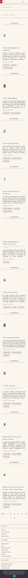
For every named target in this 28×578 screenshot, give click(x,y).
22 (10, 514)
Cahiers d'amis (6, 158)
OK (14, 576)
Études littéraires (17, 158)
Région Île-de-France (6, 566)
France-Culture (5, 543)
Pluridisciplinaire (7, 211)
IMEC (2, 546)
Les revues (15, 23)
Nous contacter (5, 532)
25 (22, 514)
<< (7, 514)
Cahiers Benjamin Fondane (11, 337)
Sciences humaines (7, 68)
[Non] (26, 574)
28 (14, 518)
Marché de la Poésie (5, 548)
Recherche (13, 65)
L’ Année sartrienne (9, 386)
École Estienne (4, 550)
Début (3, 514)
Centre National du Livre (6, 564)
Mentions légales (5, 536)
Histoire (14, 307)
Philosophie (6, 65)
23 (14, 514)
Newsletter (3, 534)
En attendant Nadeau (6, 556)
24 (18, 514)
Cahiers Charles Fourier (10, 292)
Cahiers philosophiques (10, 98)
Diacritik (3, 554)
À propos (3, 530)
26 (26, 514)
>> (18, 518)
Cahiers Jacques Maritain (10, 143)
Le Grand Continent (5, 552)
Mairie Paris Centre (5, 568)
